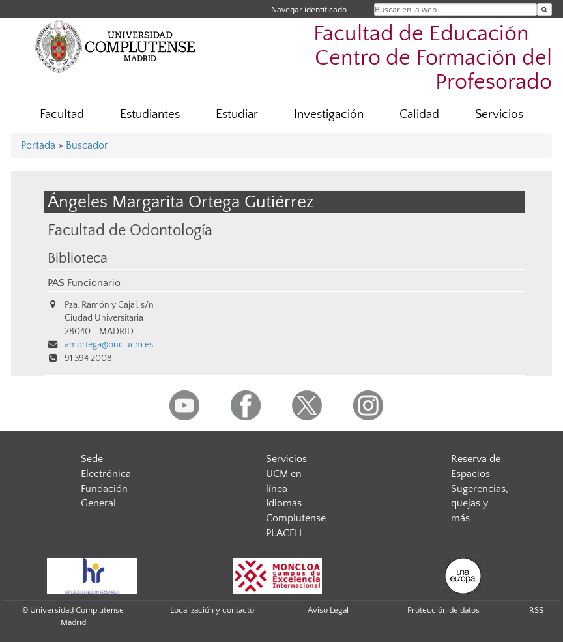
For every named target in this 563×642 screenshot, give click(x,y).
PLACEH (284, 533)
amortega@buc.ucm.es (109, 345)
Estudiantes (150, 114)
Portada (38, 145)
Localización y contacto (212, 610)
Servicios (499, 114)
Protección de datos (443, 610)
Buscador (87, 145)
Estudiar (237, 114)
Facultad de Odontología (130, 230)
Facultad (62, 114)
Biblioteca (78, 259)
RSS (536, 610)
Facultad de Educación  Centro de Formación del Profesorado (432, 58)
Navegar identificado (309, 9)
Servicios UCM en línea (286, 474)
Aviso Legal (328, 610)
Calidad (419, 114)
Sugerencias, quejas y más (479, 504)
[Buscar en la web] (544, 9)
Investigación (329, 114)
